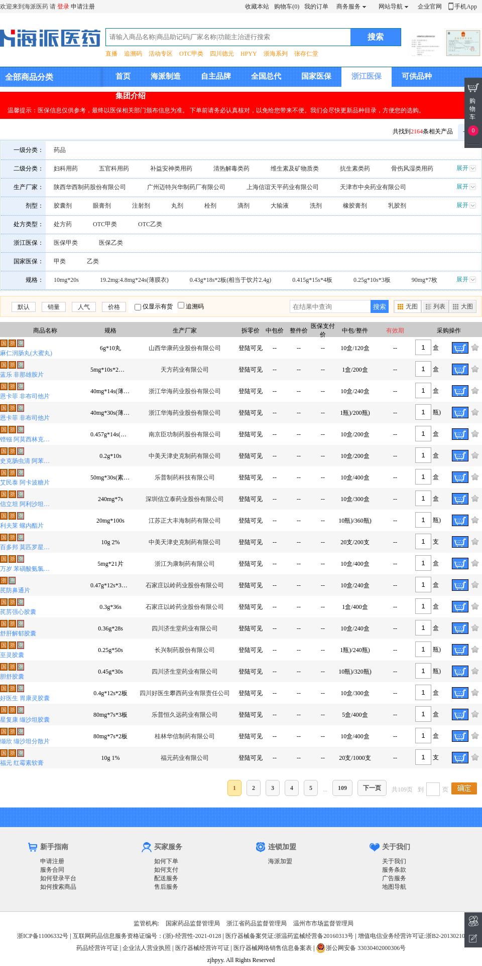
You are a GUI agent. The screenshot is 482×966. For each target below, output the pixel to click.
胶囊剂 (63, 205)
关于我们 (394, 861)
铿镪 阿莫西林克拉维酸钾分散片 (27, 439)
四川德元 (222, 53)
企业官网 (430, 6)
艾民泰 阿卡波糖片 (25, 482)
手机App (465, 6)
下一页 (372, 787)
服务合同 (52, 869)
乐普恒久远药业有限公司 (185, 714)
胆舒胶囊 (12, 676)
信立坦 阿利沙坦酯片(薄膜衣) (27, 504)
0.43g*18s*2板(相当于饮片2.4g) (231, 279)
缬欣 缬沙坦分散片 (25, 741)
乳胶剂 (397, 205)
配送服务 (166, 878)
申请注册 (83, 6)
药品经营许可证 (97, 947)
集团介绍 (130, 96)
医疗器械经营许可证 (202, 947)
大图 (467, 306)
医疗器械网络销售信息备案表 (272, 947)
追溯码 (133, 53)
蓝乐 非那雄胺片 (22, 374)
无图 (412, 306)
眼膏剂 (102, 205)
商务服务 (348, 6)
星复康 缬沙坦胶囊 (25, 719)
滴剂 (243, 205)
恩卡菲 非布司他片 (25, 396)
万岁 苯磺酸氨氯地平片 (27, 568)
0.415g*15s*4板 (312, 279)
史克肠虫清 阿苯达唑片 (27, 460)
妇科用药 (66, 168)
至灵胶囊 (12, 655)
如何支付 (166, 869)
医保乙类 (111, 242)
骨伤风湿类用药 (412, 168)
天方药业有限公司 (185, 369)
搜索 (379, 306)
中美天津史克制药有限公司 (185, 455)
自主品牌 (216, 76)
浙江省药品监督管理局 (256, 923)
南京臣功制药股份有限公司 (185, 434)
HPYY (248, 53)
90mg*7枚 (424, 279)
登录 (63, 6)
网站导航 (391, 6)
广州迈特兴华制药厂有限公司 (186, 187)
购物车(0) (286, 6)
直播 (111, 53)
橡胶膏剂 (355, 205)
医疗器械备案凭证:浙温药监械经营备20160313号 (289, 935)
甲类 (60, 261)
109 (342, 787)
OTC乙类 (150, 224)
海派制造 (166, 76)
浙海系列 (276, 53)
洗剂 (316, 205)
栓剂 (210, 205)
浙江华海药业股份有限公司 (185, 391)
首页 (123, 76)
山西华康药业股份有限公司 (185, 348)
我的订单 (316, 6)
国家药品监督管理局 (193, 923)
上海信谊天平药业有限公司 (283, 187)
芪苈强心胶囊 (18, 611)
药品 (60, 149)
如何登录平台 (58, 878)
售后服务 (166, 886)
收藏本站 (257, 6)
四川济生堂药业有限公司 (185, 628)
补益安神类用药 (171, 168)
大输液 (280, 205)
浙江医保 (366, 76)
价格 (114, 306)
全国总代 (266, 76)
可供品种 (417, 76)
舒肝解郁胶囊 (18, 633)
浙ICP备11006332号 (43, 935)
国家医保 (316, 76)
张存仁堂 (306, 53)
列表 (439, 306)
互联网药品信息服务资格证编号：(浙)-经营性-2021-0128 (147, 935)
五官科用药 (114, 168)
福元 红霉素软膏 (22, 762)
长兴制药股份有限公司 (185, 650)
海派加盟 (280, 861)
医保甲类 (66, 242)
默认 (24, 306)
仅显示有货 (158, 306)
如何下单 (166, 861)
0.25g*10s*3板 (372, 279)
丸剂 (177, 205)
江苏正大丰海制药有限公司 (185, 520)
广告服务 (394, 878)
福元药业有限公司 (185, 757)
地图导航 (394, 886)
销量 (54, 306)
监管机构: (146, 923)
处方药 (63, 224)
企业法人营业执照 (147, 947)
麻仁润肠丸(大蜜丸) (26, 353)
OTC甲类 (191, 53)
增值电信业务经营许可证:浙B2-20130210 (411, 935)
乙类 (93, 261)
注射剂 (141, 205)
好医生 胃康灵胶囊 (25, 698)
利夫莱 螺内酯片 (22, 525)
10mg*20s (66, 279)
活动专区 (161, 53)
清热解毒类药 (231, 168)
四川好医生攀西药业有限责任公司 (185, 693)
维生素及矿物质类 (295, 168)
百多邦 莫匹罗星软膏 (27, 547)
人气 (84, 306)
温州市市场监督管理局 (323, 923)
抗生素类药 (355, 168)
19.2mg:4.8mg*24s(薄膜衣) (134, 279)
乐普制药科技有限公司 (185, 477)
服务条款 (394, 869)
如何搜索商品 (58, 886)
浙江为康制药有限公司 (185, 563)
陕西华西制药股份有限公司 (90, 187)
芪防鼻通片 (15, 590)
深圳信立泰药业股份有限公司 (185, 499)
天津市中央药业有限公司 (373, 187)
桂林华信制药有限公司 (185, 736)
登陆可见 (250, 348)
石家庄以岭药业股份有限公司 (185, 585)
